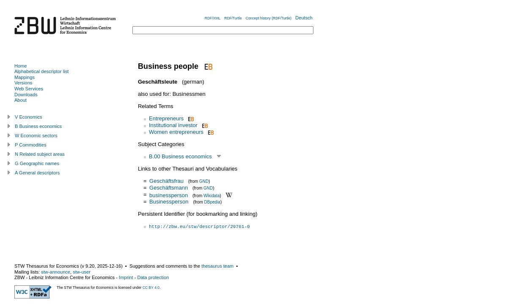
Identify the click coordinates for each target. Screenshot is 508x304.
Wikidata (211, 195)
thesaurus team (217, 266)
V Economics (28, 116)
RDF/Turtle (233, 18)
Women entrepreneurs (176, 132)
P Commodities (31, 144)
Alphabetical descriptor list (41, 71)
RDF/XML (212, 18)
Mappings (24, 77)
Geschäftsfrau (166, 181)
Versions (23, 82)
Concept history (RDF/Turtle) (268, 18)
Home (20, 65)
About (20, 100)
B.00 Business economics (180, 156)
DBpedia (212, 202)
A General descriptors (37, 172)
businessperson (168, 195)
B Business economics (38, 126)
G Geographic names (37, 163)
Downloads (26, 94)
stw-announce (55, 271)
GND (204, 181)
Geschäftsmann (168, 188)
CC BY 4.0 (151, 287)
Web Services (28, 88)
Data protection (153, 277)
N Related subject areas (40, 154)
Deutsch (304, 17)
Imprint (126, 277)
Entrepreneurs (166, 118)
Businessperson (169, 201)
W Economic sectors (36, 135)
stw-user (82, 271)
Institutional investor (173, 125)
